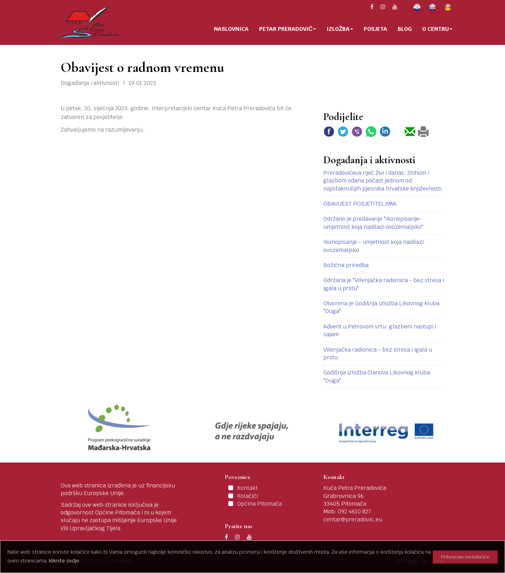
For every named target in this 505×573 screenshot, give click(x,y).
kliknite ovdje (64, 561)
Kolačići (247, 496)
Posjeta (375, 29)
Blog (405, 29)
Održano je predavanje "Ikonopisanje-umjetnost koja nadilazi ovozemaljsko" (373, 222)
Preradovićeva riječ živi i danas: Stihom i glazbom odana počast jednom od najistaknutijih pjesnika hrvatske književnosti (382, 180)
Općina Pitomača (259, 503)
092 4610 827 (354, 511)
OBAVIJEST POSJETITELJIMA (359, 203)
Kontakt (247, 488)
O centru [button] (437, 29)
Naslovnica (231, 29)
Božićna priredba (346, 265)
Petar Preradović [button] (287, 29)
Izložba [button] (339, 29)
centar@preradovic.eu (352, 519)
